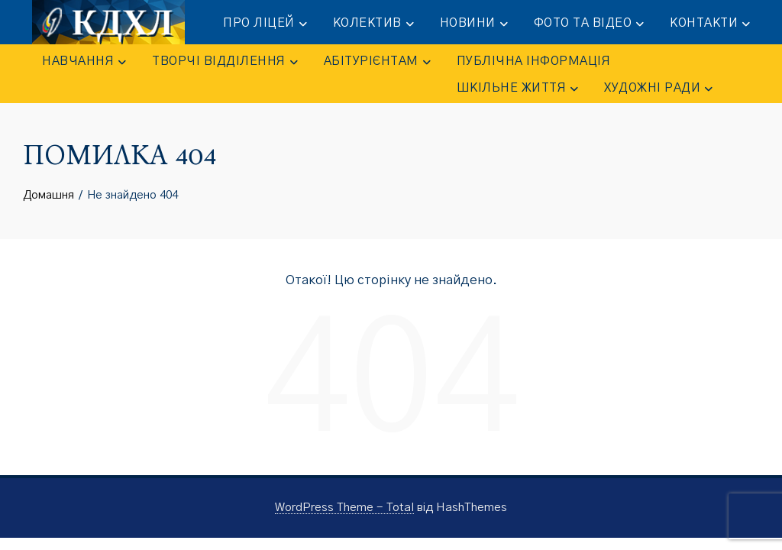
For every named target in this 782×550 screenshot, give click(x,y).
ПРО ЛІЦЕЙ (265, 23)
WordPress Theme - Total (344, 507)
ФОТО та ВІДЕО (589, 23)
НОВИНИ (474, 23)
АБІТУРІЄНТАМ (377, 62)
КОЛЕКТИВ (373, 23)
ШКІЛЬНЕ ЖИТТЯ (518, 88)
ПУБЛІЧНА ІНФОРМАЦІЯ (534, 61)
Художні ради (658, 88)
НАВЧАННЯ (84, 62)
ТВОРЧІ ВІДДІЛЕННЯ (225, 62)
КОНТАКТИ (710, 23)
